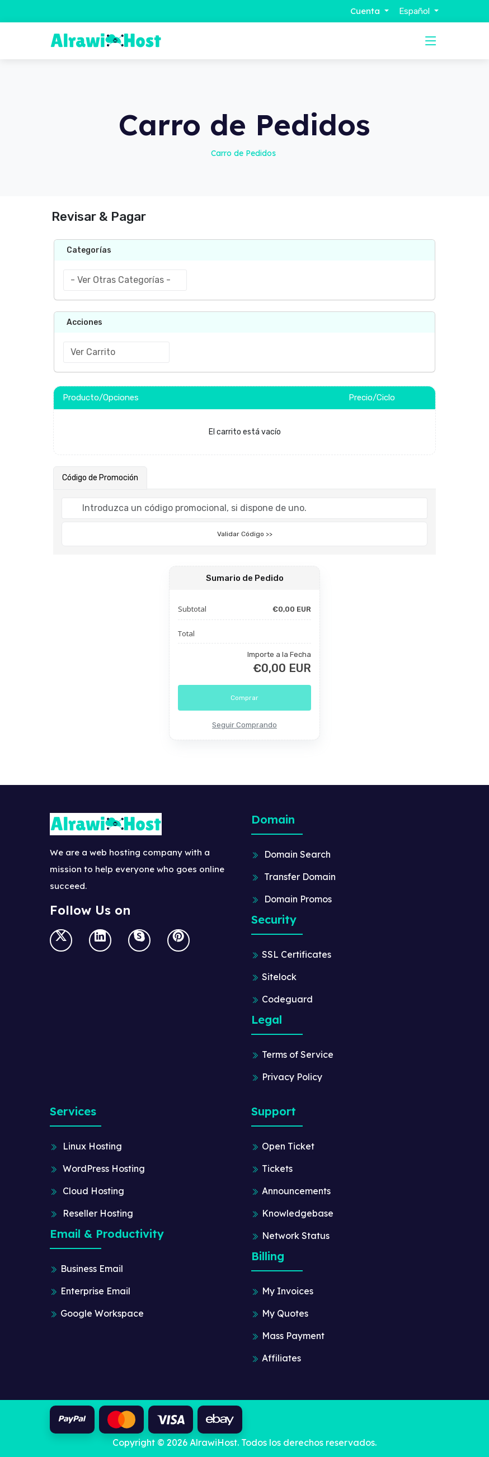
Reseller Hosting (98, 1213)
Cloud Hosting (93, 1190)
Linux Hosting (92, 1146)
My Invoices (287, 1291)
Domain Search (297, 854)
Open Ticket (288, 1146)
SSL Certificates (296, 954)
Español (415, 11)
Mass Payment (293, 1335)
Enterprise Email (95, 1291)
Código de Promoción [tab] (100, 477)
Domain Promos (298, 899)
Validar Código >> (244, 534)
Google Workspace (102, 1313)
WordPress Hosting (104, 1168)
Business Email (91, 1268)
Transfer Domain (300, 876)
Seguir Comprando (244, 725)
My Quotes (285, 1313)
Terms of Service (297, 1054)
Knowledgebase (297, 1213)
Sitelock (279, 976)
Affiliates (281, 1358)
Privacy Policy (292, 1076)
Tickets (277, 1168)
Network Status (296, 1235)
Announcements (296, 1190)
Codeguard (287, 999)
